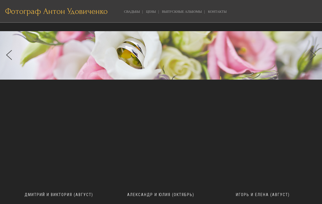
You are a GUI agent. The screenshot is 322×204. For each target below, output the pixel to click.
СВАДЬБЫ (132, 12)
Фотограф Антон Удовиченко (56, 11)
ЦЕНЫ (151, 12)
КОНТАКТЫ (217, 12)
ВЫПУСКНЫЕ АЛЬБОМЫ (182, 12)
